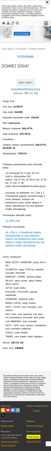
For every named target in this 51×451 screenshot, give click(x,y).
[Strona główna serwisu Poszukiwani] (3, 23)
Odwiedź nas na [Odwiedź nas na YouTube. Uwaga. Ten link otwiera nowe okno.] (8, 410)
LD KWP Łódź (12, 221)
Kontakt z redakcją (7, 425)
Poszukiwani (21, 49)
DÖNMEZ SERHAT (37, 49)
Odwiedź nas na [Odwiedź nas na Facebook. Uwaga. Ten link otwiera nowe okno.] (13, 410)
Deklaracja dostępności (34, 425)
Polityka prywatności (8, 445)
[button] (46, 23)
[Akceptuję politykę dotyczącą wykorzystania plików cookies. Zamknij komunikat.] (47, 2)
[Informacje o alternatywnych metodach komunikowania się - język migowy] (12, 23)
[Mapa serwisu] (8, 23)
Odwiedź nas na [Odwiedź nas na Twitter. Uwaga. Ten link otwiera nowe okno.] (3, 415)
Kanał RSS (3, 410)
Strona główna (8, 49)
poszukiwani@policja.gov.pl (25, 89)
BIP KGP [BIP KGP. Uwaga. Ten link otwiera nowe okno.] (37, 410)
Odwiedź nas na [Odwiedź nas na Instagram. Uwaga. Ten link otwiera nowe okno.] (18, 410)
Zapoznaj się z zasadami (9, 441)
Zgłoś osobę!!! (25, 82)
